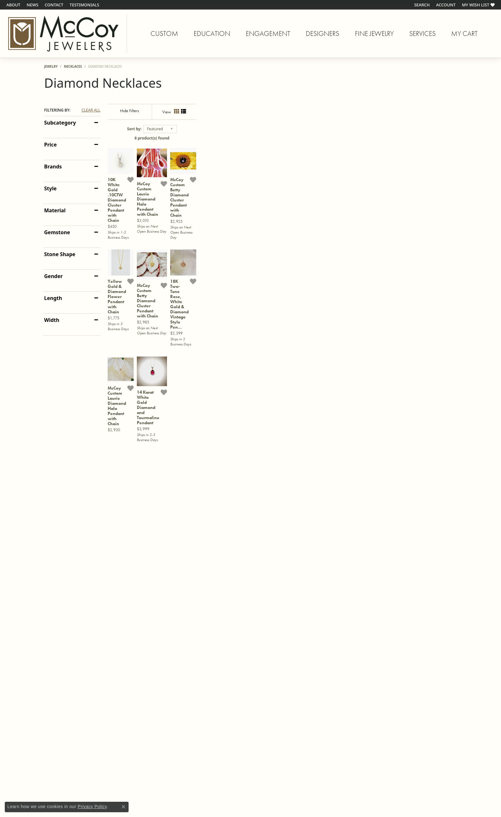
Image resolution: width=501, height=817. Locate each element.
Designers (322, 33)
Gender (53, 276)
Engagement (268, 33)
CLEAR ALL (91, 110)
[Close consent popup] (123, 807)
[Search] (422, 5)
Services (422, 33)
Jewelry (51, 66)
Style (50, 188)
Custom (164, 33)
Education (212, 33)
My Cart (464, 34)
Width (51, 320)
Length (53, 298)
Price (50, 144)
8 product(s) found (282, 138)
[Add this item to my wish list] (219, 268)
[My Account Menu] (446, 5)
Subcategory (60, 122)
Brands (53, 166)
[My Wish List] (478, 5)
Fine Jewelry (374, 33)
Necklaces (73, 66)
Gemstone (57, 232)
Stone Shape (59, 254)
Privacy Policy (92, 806)
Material (54, 210)
